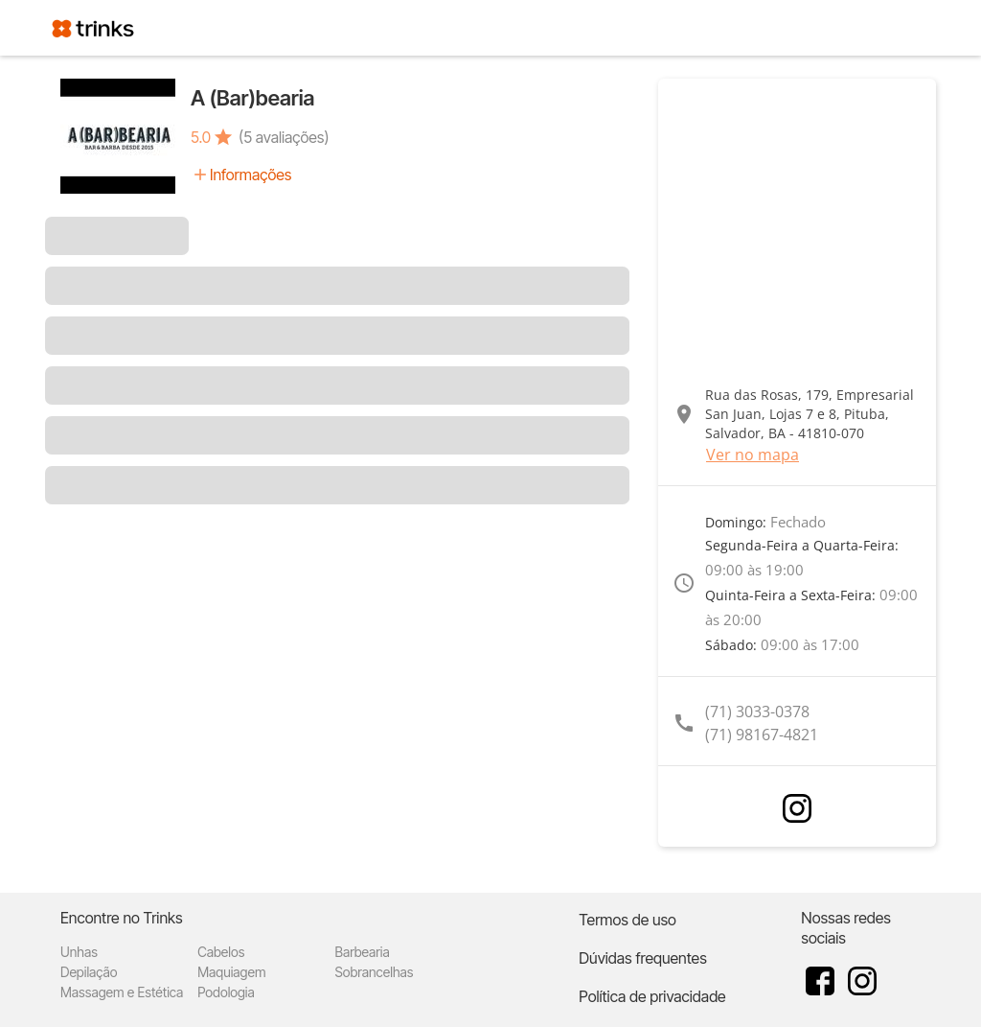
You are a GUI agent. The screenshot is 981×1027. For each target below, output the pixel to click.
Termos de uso (627, 919)
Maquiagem (231, 972)
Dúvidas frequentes (642, 958)
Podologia (226, 992)
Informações (250, 174)
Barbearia (361, 952)
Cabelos (220, 952)
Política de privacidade (652, 996)
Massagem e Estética (121, 992)
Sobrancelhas (373, 972)
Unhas (79, 952)
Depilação (88, 972)
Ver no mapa (752, 454)
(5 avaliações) (284, 137)
